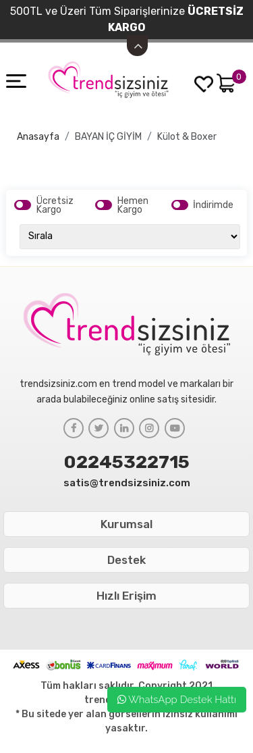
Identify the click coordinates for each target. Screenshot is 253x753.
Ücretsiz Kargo (55, 205)
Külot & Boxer (187, 136)
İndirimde (213, 205)
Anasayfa (38, 136)
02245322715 (127, 462)
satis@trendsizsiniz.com (126, 483)
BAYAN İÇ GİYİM (108, 136)
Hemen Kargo (132, 205)
